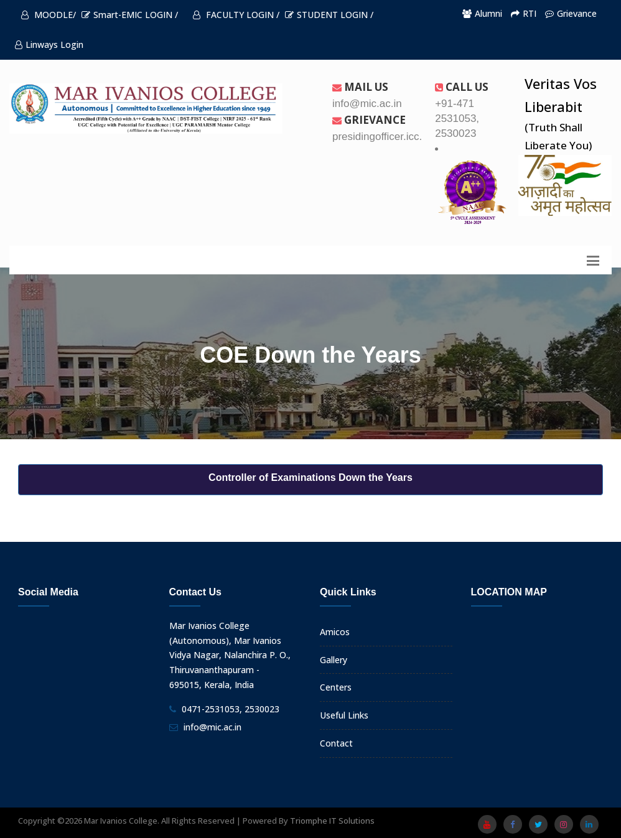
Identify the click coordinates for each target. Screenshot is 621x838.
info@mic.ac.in (212, 727)
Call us (461, 87)
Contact (336, 743)
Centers (336, 687)
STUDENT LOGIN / (329, 15)
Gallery (333, 660)
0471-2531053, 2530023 (230, 709)
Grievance (571, 13)
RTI (523, 13)
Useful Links (344, 715)
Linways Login (49, 44)
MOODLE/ (48, 15)
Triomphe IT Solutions (332, 820)
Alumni (482, 13)
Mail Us (360, 87)
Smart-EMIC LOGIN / (130, 15)
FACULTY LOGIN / (236, 15)
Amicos (335, 632)
